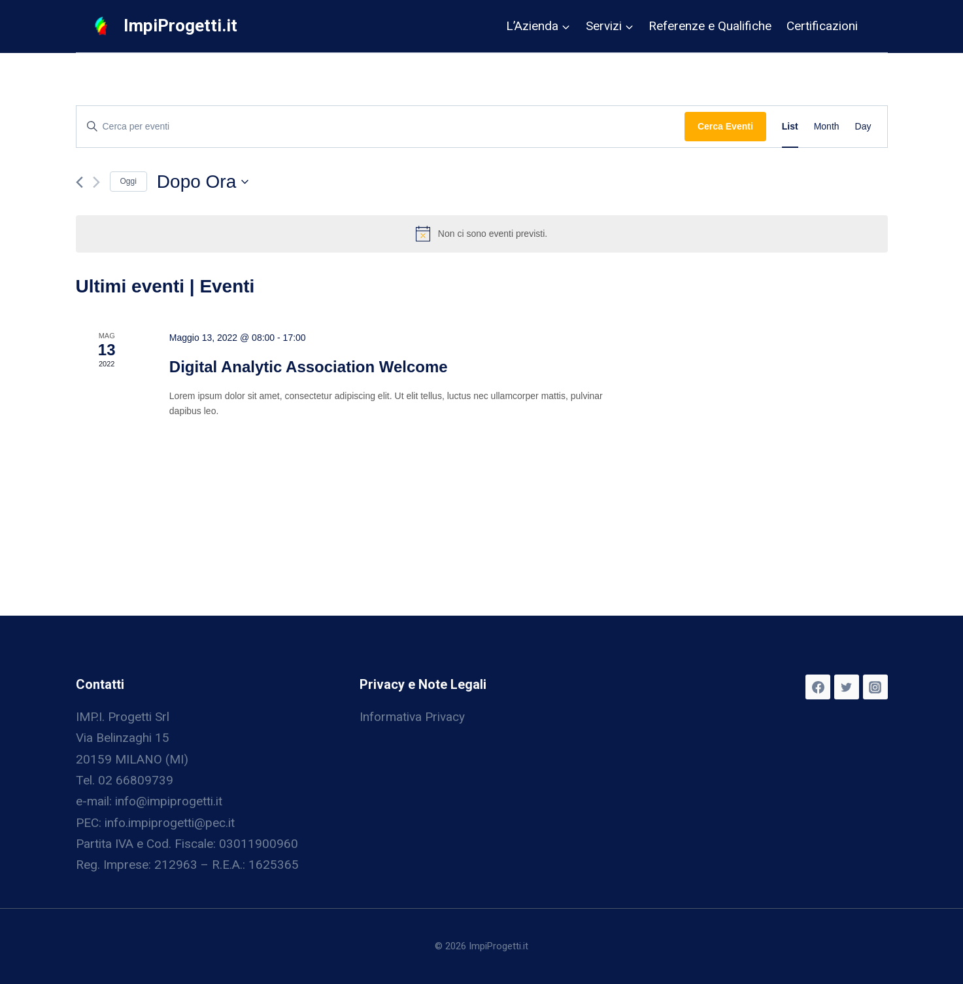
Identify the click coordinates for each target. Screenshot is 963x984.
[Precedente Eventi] (79, 182)
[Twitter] (846, 687)
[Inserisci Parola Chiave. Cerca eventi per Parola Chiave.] (380, 126)
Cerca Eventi (725, 126)
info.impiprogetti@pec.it (170, 822)
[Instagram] (875, 687)
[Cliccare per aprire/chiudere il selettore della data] (202, 182)
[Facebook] (817, 687)
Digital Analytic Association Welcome (308, 367)
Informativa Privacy (412, 716)
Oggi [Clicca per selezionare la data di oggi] (128, 181)
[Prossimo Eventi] (96, 182)
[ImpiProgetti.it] (164, 26)
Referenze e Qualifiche (710, 25)
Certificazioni (822, 25)
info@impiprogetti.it (168, 801)
